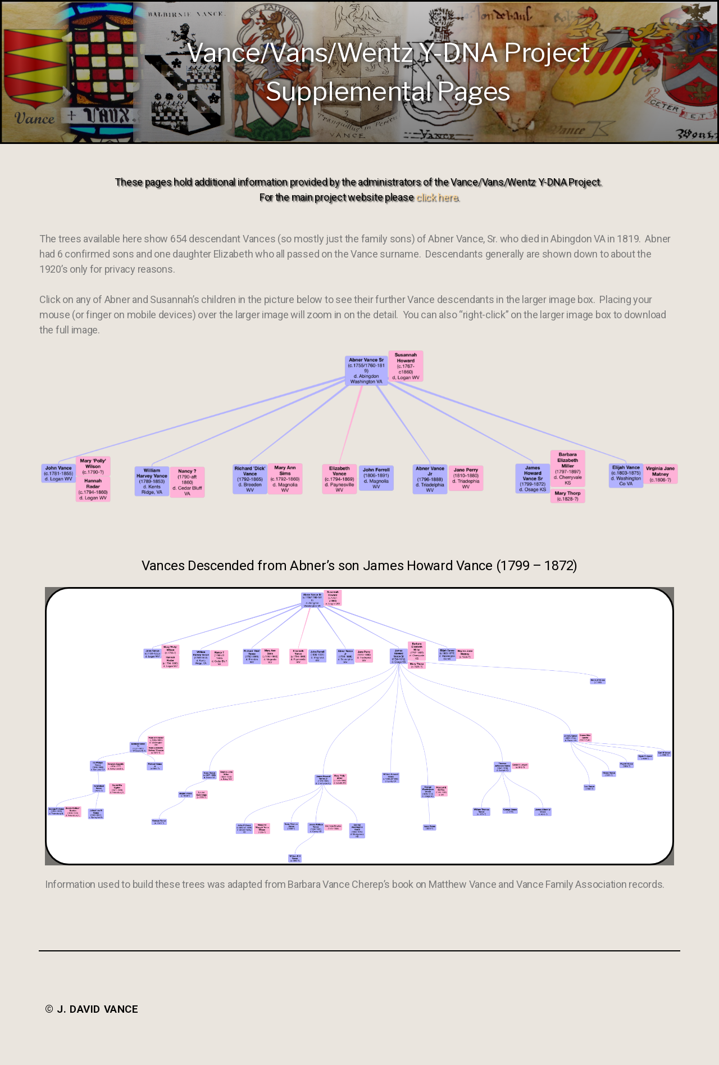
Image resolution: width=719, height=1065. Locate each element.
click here (436, 197)
